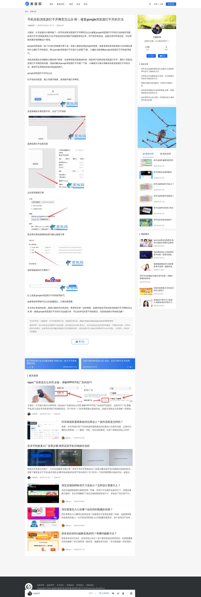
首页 (52, 4)
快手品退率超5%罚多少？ (164, 184)
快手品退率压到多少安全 (163, 208)
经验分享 (60, 25)
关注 (151, 56)
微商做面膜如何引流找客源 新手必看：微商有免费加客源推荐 (164, 266)
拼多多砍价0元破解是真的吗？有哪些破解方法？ (89, 535)
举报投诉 (70, 585)
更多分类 (60, 4)
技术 (71, 4)
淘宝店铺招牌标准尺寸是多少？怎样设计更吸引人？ (91, 485)
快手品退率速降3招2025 (163, 160)
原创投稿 (171, 4)
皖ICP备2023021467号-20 (75, 588)
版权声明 (50, 585)
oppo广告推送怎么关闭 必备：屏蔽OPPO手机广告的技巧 (59, 382)
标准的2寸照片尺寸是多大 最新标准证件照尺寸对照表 (164, 302)
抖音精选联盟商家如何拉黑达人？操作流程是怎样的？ (92, 421)
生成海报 (104, 593)
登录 (156, 4)
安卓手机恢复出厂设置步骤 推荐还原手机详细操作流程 (58, 446)
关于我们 (60, 585)
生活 (79, 4)
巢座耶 (54, 588)
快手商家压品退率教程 (163, 172)
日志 (86, 4)
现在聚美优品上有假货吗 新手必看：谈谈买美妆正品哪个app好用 (163, 254)
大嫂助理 (31, 25)
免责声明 (40, 585)
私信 (162, 56)
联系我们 (80, 585)
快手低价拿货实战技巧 (163, 220)
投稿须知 (90, 585)
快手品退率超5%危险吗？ (164, 196)
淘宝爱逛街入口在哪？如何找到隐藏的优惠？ (87, 510)
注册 (161, 4)
